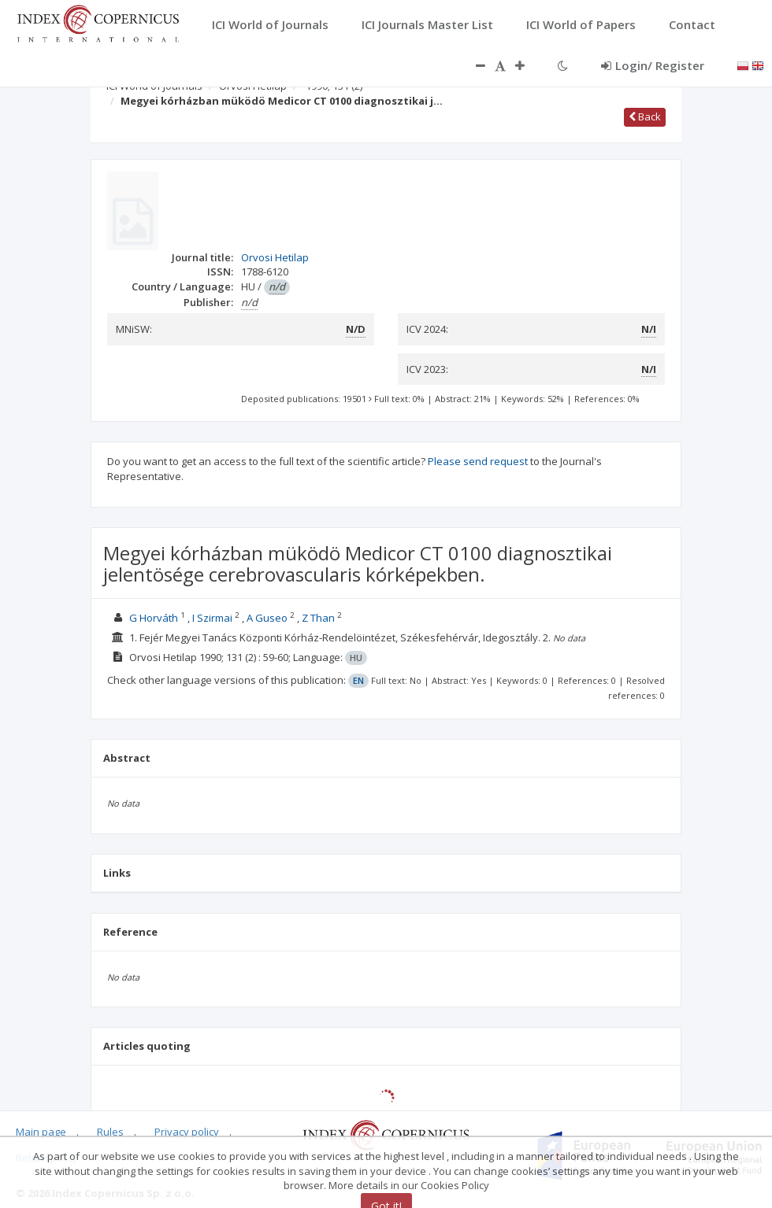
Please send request (478, 461)
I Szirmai (212, 618)
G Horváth (153, 618)
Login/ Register (652, 65)
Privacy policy (186, 1132)
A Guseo (267, 618)
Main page (41, 1132)
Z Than (318, 618)
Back (645, 116)
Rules (110, 1132)
